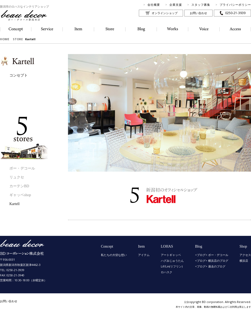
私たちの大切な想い (114, 255)
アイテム (144, 255)
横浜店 (243, 260)
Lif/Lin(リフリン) (171, 266)
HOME (4, 39)
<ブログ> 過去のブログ (210, 266)
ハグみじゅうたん (172, 260)
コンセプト (18, 75)
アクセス (245, 255)
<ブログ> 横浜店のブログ (211, 260)
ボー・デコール (22, 168)
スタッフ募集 (200, 5)
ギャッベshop (20, 195)
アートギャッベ (171, 255)
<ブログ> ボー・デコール (211, 255)
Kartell (14, 204)
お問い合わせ (198, 13)
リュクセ (16, 177)
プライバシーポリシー (235, 5)
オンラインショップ (165, 13)
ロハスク (166, 272)
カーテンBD (19, 186)
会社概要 (153, 5)
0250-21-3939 (235, 13)
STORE (18, 39)
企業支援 (175, 5)
